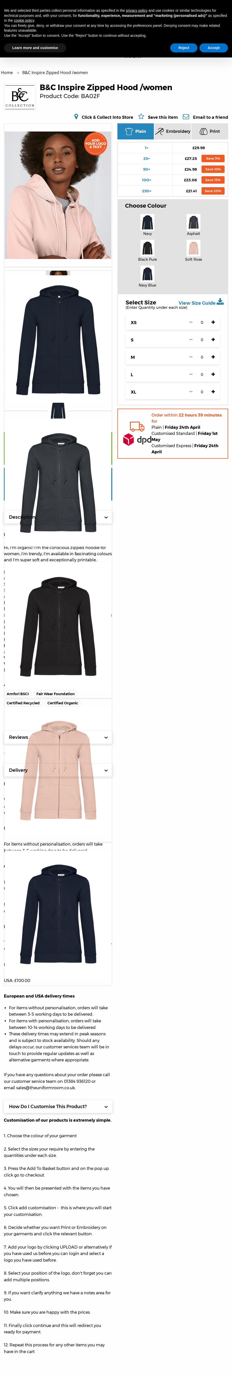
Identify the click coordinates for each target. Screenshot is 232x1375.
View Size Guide (201, 302)
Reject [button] (183, 48)
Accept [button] (214, 48)
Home (7, 72)
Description (58, 517)
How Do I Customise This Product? (58, 1106)
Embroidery (172, 131)
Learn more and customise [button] (35, 48)
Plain (135, 131)
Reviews (58, 737)
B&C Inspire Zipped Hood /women (55, 72)
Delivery (58, 770)
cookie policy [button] (24, 20)
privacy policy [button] (136, 10)
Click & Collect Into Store (107, 117)
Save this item (163, 117)
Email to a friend (210, 117)
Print (210, 131)
